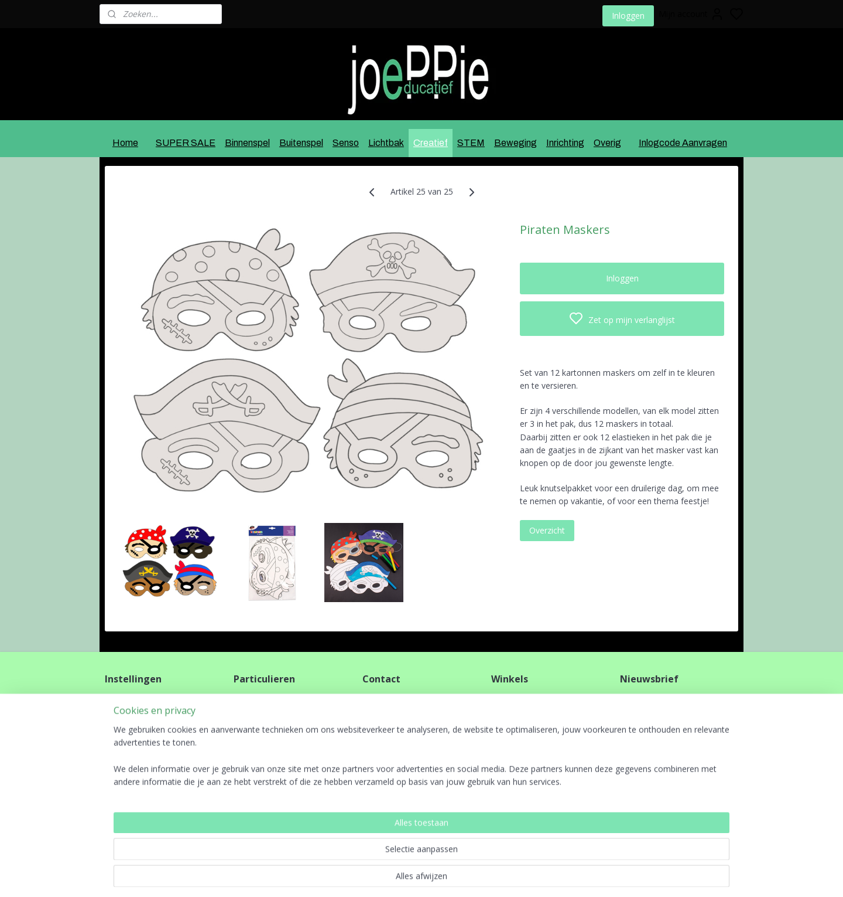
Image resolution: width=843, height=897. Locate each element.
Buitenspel (301, 143)
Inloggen (628, 15)
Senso (346, 143)
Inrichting (565, 143)
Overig (607, 143)
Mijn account (691, 14)
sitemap (454, 875)
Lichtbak (386, 143)
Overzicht (547, 529)
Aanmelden (650, 726)
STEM (471, 143)
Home (125, 143)
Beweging (515, 143)
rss (479, 875)
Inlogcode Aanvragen (683, 143)
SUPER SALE (185, 143)
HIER (253, 779)
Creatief (430, 143)
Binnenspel (247, 143)
